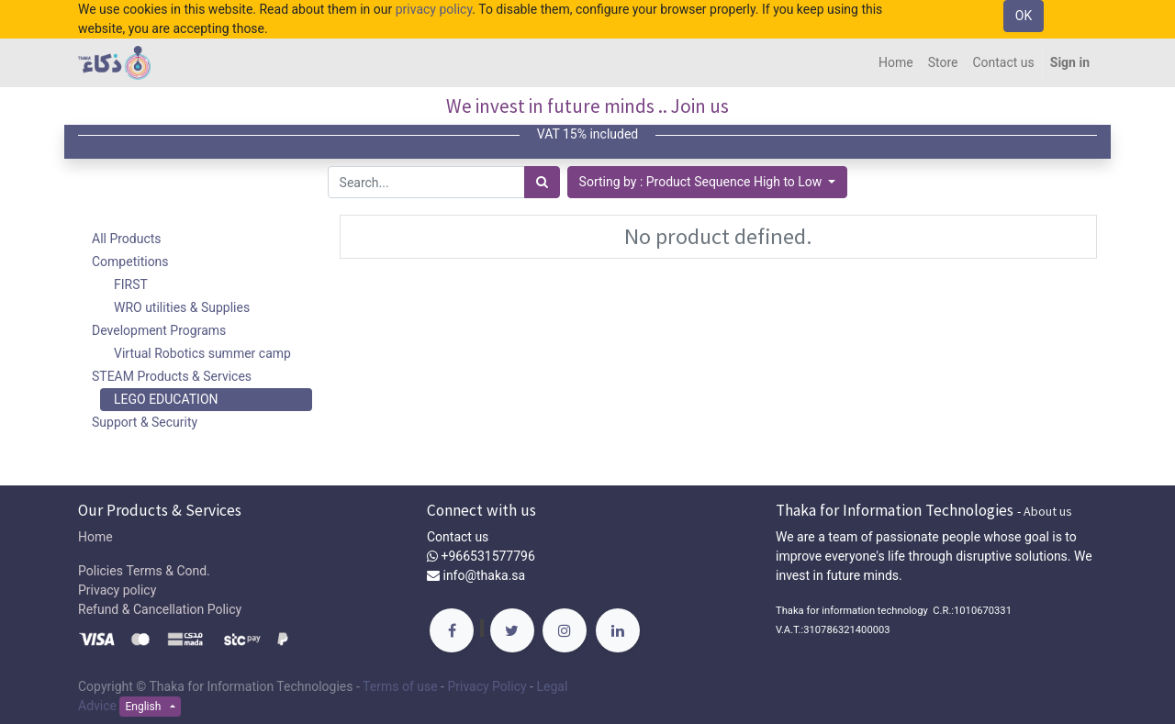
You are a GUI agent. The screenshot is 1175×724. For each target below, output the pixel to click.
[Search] (542, 182)
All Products (127, 238)
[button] (707, 182)
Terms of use (400, 686)
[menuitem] (896, 63)
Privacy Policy (486, 686)
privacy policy (434, 9)
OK (1023, 15)
